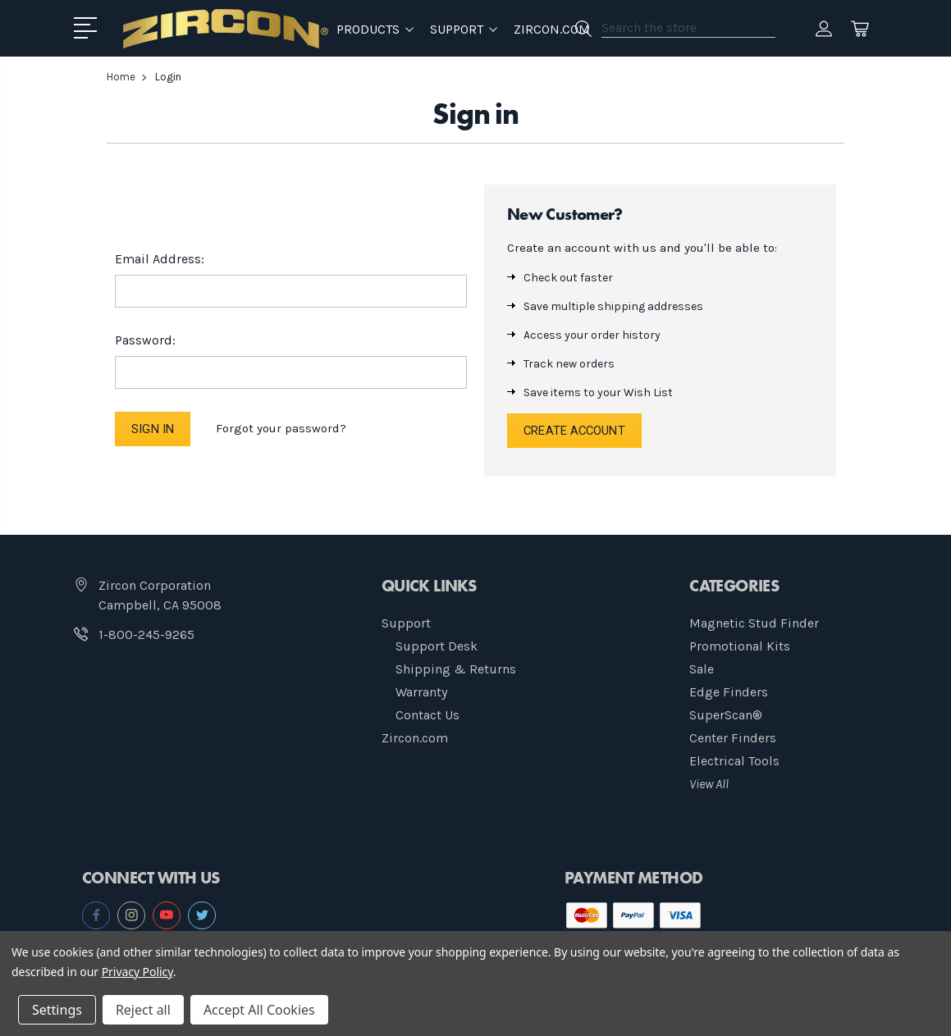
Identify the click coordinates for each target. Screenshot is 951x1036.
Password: (145, 339)
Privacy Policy (137, 971)
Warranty (421, 693)
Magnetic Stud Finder (754, 624)
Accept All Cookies (259, 1010)
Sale (701, 670)
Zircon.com (552, 28)
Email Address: (159, 258)
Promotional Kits (739, 647)
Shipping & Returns (455, 670)
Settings (57, 1010)
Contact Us (427, 715)
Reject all (143, 1010)
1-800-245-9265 (146, 635)
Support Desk (436, 647)
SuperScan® (725, 715)
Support (406, 624)
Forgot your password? (282, 428)
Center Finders (732, 738)
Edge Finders (728, 693)
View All (709, 784)
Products (375, 28)
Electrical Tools (734, 761)
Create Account (576, 430)
